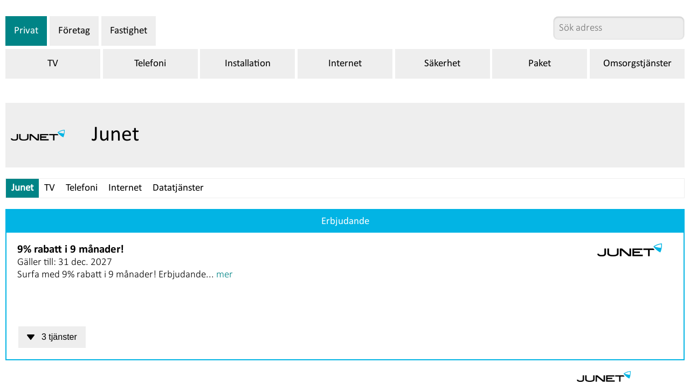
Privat (26, 31)
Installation (248, 64)
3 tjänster (52, 336)
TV (52, 64)
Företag (74, 31)
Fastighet (128, 31)
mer (224, 275)
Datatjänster (178, 188)
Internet (345, 64)
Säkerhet (442, 64)
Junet (22, 188)
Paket (539, 64)
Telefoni (150, 64)
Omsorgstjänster (637, 64)
